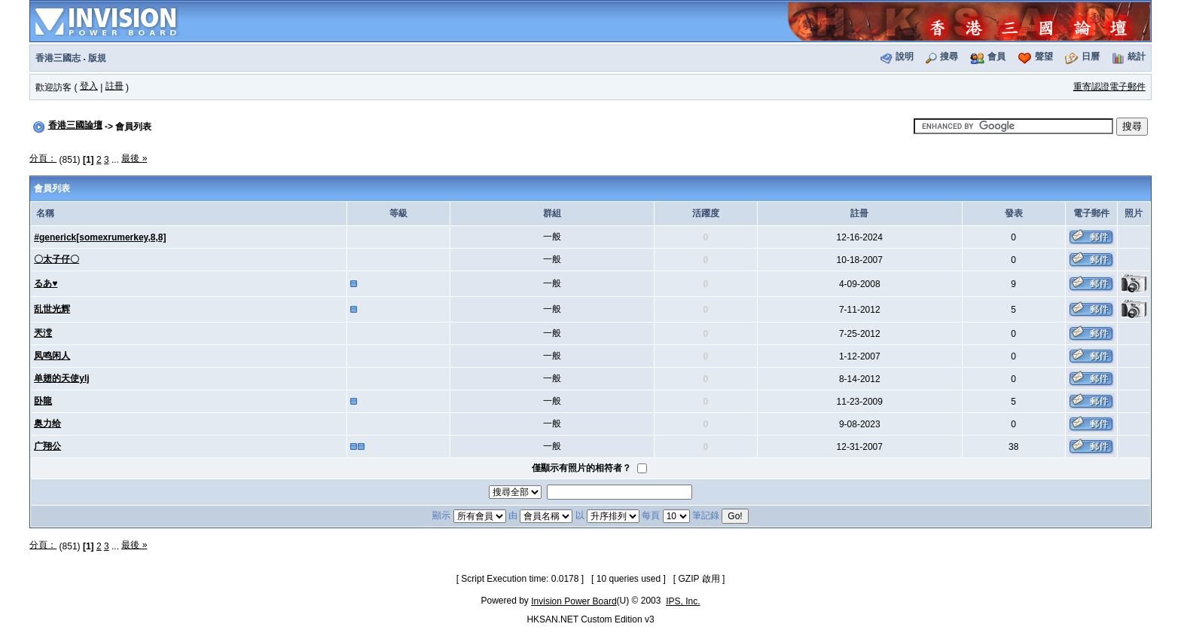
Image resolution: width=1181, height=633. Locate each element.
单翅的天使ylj (61, 378)
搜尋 (949, 56)
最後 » (134, 158)
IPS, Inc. (683, 601)
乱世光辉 (52, 309)
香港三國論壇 (75, 125)
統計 (1137, 56)
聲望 (1044, 56)
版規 (97, 58)
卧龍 (43, 401)
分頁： (42, 158)
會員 (996, 56)
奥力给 (47, 423)
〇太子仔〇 (56, 259)
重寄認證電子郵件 (1109, 86)
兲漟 (43, 333)
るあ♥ (45, 283)
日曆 (1091, 56)
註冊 (114, 86)
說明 (905, 56)
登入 (89, 86)
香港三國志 (58, 58)
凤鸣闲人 (52, 355)
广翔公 (47, 446)
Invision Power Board (573, 601)
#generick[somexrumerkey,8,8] (100, 237)
